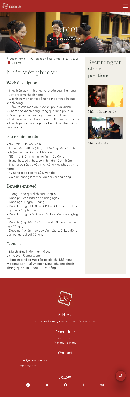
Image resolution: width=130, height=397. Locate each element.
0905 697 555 (28, 366)
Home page (58, 38)
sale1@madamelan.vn (33, 360)
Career (76, 38)
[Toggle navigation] (125, 6)
